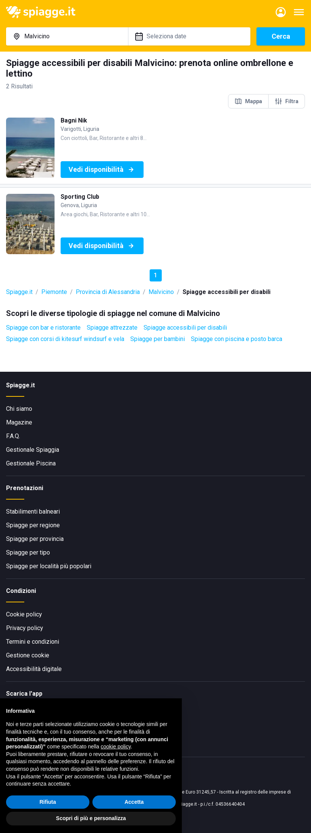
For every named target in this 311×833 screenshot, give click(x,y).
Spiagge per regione (33, 525)
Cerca (281, 36)
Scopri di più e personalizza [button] (91, 818)
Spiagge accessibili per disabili (185, 327)
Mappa (248, 101)
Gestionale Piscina (31, 463)
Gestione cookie (27, 655)
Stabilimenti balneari (33, 511)
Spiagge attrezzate (112, 327)
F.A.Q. (13, 436)
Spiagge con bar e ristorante (43, 327)
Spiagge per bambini (157, 339)
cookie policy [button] (116, 746)
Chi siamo (19, 408)
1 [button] (155, 275)
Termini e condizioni (32, 641)
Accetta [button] (134, 802)
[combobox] (67, 36)
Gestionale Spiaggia (32, 449)
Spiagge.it (19, 291)
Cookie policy (24, 614)
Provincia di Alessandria (108, 291)
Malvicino (161, 291)
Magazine (19, 422)
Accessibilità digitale (34, 669)
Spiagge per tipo (28, 552)
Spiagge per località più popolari (48, 566)
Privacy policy (24, 628)
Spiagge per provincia (35, 538)
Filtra (286, 101)
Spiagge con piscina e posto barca (236, 339)
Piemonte (54, 291)
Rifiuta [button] (47, 802)
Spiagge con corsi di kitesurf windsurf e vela (65, 339)
